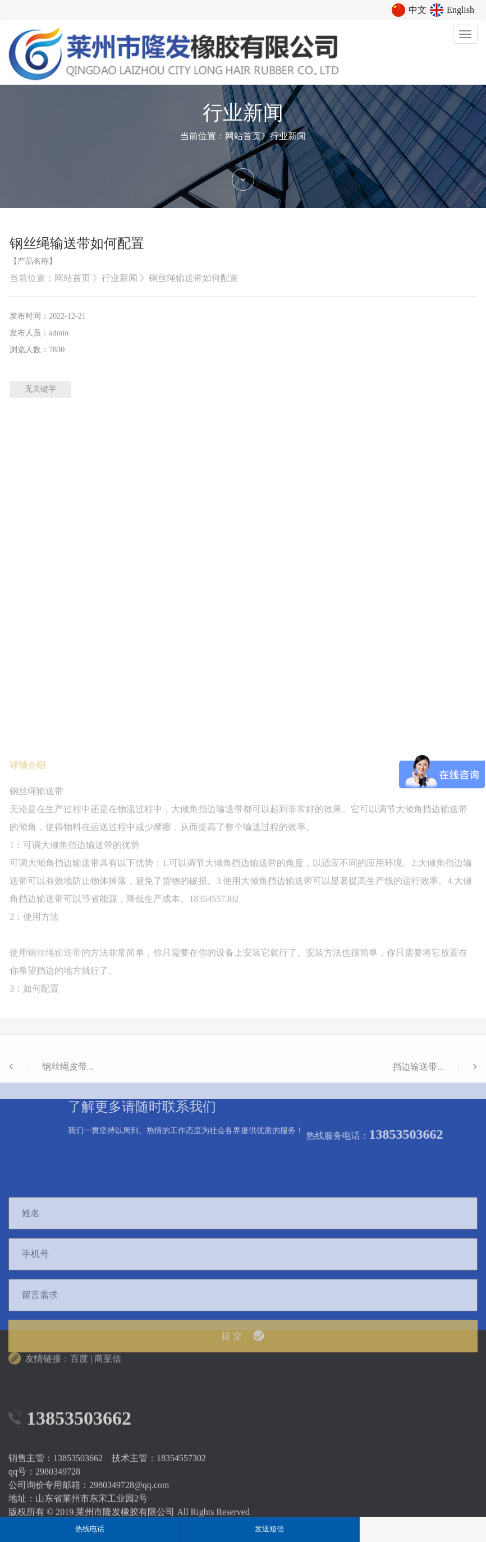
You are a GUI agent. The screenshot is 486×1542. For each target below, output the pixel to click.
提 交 (243, 1448)
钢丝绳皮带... (51, 1113)
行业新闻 (288, 136)
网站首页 (243, 136)
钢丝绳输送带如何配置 (194, 278)
